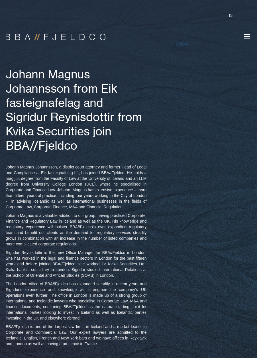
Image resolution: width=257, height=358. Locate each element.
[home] (52, 34)
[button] (247, 36)
